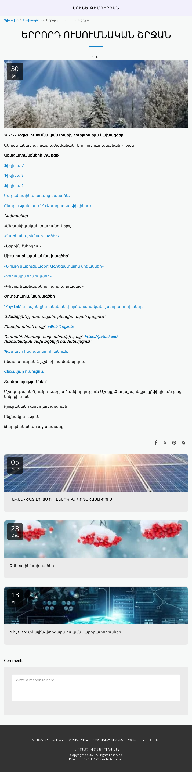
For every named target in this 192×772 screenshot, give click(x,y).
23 (15, 531)
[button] (5, 7)
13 (15, 597)
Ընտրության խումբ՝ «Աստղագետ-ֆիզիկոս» (47, 205)
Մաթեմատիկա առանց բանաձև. (37, 195)
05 (15, 464)
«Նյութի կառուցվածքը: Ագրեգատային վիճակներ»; (54, 266)
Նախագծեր (32, 20)
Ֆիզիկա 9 (14, 185)
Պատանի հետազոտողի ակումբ (36, 351)
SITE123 (93, 759)
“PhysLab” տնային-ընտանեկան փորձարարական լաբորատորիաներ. (73, 306)
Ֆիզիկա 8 (14, 175)
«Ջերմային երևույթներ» (28, 276)
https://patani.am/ (101, 336)
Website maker (112, 759)
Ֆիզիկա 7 (14, 165)
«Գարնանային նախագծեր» (32, 235)
